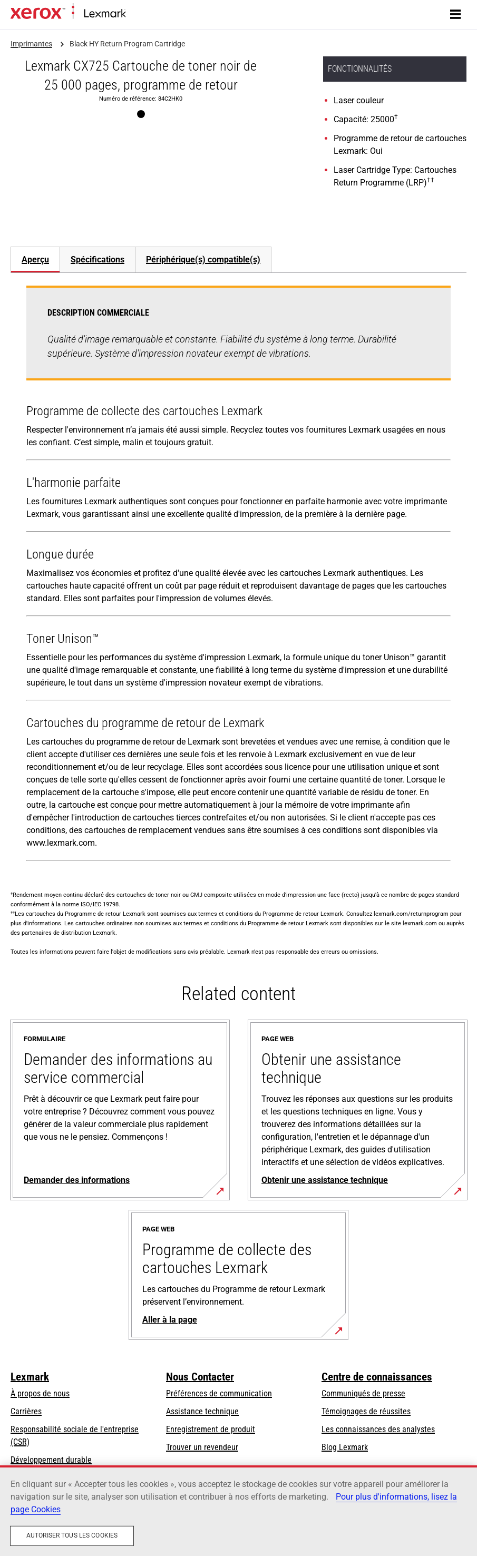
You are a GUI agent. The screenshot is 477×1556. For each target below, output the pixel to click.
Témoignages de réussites (366, 1411)
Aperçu (35, 260)
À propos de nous (40, 1393)
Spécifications (97, 260)
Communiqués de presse (363, 1393)
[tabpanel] (238, 575)
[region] (238, 1510)
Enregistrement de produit (210, 1429)
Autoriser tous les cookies (72, 1535)
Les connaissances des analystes (378, 1429)
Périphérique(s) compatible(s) (203, 260)
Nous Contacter (200, 1377)
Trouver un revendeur (202, 1447)
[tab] (35, 259)
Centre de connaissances (377, 1377)
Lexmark (30, 1377)
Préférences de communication (219, 1393)
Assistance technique (202, 1411)
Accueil (135, 13)
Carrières (26, 1411)
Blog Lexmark (345, 1447)
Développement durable (51, 1460)
